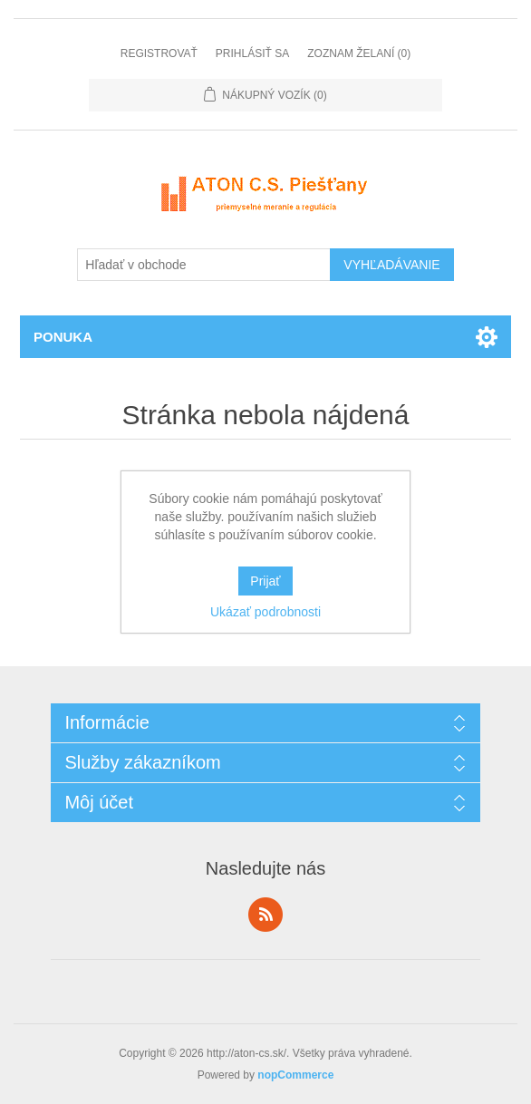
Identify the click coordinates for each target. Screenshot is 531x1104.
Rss (265, 914)
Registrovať (159, 53)
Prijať (265, 581)
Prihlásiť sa (252, 53)
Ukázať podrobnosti (265, 612)
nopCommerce (295, 1075)
